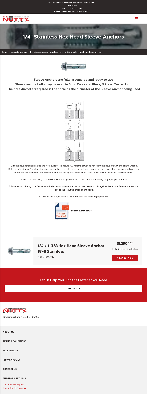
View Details (125, 258)
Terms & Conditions (14, 341)
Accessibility (10, 350)
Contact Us (73, 288)
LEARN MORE (71, 5)
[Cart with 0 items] (142, 18)
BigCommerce (20, 388)
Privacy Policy (11, 360)
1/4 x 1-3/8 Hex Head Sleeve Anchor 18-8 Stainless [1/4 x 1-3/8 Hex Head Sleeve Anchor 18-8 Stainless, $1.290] (71, 248)
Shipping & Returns (14, 378)
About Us (8, 332)
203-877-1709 (75, 8)
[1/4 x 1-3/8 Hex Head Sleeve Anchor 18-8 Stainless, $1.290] (19, 251)
